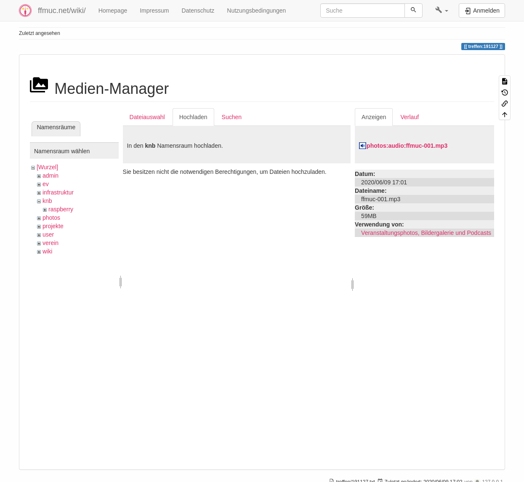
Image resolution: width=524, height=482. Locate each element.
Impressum (154, 10)
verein (51, 243)
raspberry (60, 209)
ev (46, 184)
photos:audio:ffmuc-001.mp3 (407, 145)
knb (47, 200)
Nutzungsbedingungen (256, 10)
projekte (53, 226)
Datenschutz (197, 10)
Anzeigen (374, 117)
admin (51, 175)
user (48, 234)
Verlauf (409, 117)
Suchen (232, 117)
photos (51, 217)
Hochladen (193, 117)
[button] (442, 10)
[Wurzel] (47, 167)
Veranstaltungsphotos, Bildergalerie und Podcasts (426, 232)
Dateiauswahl (147, 117)
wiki (47, 251)
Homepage (113, 10)
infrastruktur (58, 192)
